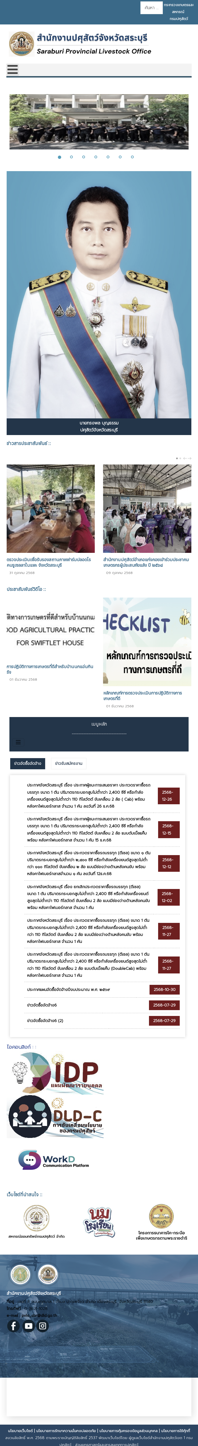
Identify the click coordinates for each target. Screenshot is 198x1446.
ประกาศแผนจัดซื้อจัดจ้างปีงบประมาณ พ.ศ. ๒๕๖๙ (68, 990)
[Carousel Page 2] (180, 458)
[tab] (27, 764)
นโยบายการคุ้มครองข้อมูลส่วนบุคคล (128, 1431)
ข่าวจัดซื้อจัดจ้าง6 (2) (45, 1021)
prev (186, 458)
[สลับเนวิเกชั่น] (18, 742)
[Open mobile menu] (12, 70)
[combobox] (151, 7)
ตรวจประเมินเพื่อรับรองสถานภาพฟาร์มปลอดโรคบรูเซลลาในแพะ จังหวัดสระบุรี (49, 562)
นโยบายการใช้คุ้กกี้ (175, 1431)
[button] (62, 157)
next (190, 458)
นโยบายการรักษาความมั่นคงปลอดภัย (66, 1431)
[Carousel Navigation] (186, 457)
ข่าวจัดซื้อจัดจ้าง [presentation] (27, 763)
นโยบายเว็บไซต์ (20, 1431)
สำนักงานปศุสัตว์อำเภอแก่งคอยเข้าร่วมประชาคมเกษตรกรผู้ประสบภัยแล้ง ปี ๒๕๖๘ (146, 562)
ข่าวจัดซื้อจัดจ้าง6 (42, 1005)
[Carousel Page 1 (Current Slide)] (177, 458)
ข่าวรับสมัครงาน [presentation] (68, 763)
